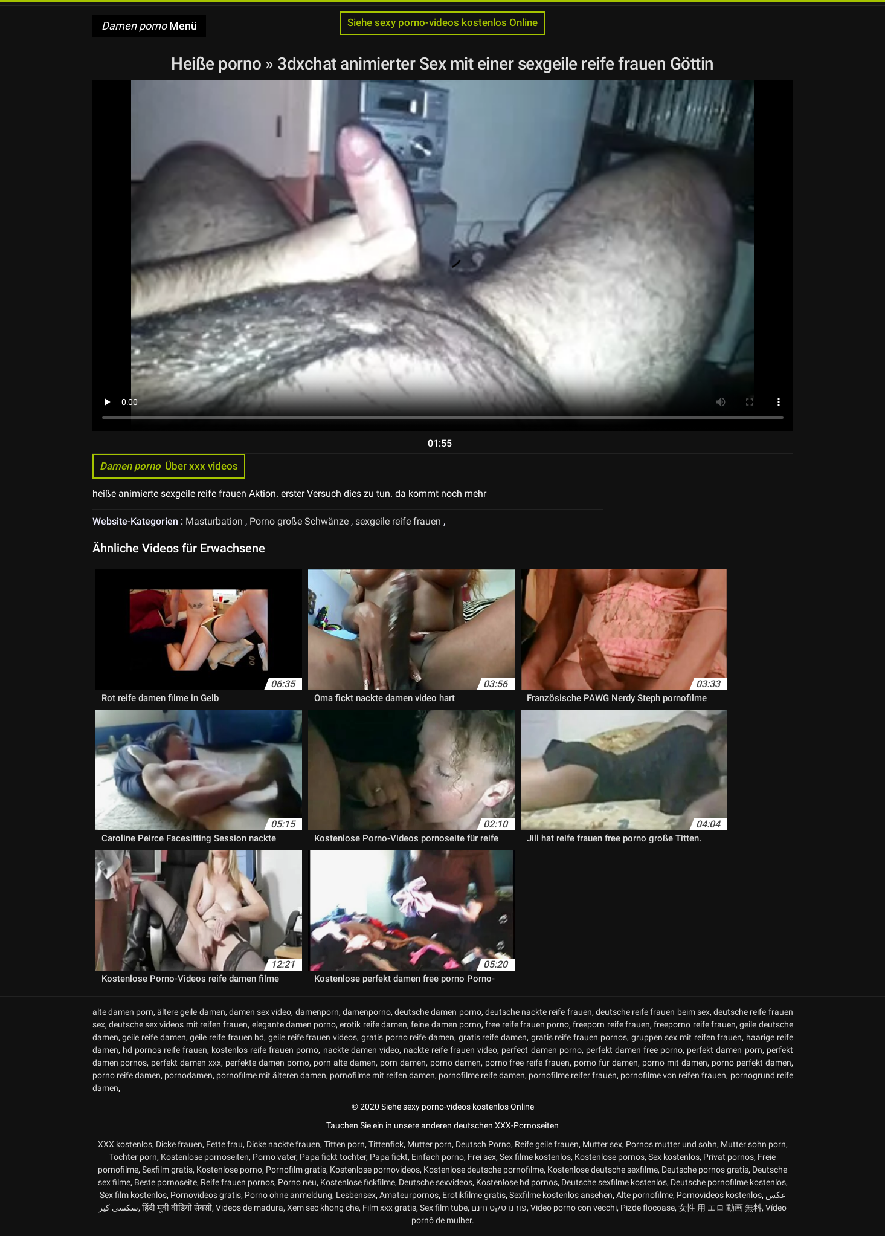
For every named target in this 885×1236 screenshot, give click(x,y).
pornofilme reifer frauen (573, 1075)
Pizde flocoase (647, 1207)
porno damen (455, 1062)
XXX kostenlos (125, 1144)
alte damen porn (122, 1012)
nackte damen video (361, 1050)
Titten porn (344, 1144)
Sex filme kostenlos (535, 1157)
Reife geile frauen (547, 1144)
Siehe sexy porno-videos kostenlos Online (442, 22)
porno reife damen (126, 1075)
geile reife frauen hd (227, 1037)
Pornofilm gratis (296, 1169)
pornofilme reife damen (482, 1075)
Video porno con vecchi (573, 1207)
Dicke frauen (179, 1144)
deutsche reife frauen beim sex (653, 1012)
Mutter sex (602, 1144)
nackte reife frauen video (450, 1050)
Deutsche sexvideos (435, 1182)
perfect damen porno (541, 1050)
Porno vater (274, 1157)
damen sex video (260, 1012)
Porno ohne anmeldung (288, 1195)
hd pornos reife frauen (165, 1050)
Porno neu (297, 1182)
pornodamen (188, 1075)
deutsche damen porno (437, 1012)
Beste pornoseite (165, 1182)
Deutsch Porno (483, 1144)
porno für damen (606, 1062)
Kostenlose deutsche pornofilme (483, 1169)
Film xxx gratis (389, 1207)
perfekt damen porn (724, 1050)
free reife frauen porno (527, 1024)
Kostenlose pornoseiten (205, 1157)
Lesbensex (356, 1195)
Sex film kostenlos (133, 1195)
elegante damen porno (294, 1024)
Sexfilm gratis (167, 1169)
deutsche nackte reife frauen (538, 1012)
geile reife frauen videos (312, 1037)
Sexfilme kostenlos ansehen (561, 1195)
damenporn (317, 1012)
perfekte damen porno (267, 1062)
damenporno (367, 1012)
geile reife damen (153, 1037)
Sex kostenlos (674, 1157)
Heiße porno (218, 64)
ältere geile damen (191, 1012)
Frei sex (482, 1157)
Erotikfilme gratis (474, 1195)
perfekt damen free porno (634, 1050)
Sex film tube (444, 1207)
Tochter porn (133, 1157)
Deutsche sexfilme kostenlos (614, 1182)
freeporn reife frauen (611, 1024)
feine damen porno (446, 1024)
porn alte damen (345, 1062)
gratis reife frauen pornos (579, 1037)
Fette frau (224, 1144)
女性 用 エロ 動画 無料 (720, 1207)
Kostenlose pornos (609, 1157)
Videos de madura (249, 1207)
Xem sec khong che (323, 1207)
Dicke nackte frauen (283, 1144)
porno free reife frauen (527, 1062)
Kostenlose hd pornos (517, 1182)
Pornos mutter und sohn (671, 1144)
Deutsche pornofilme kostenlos (728, 1182)
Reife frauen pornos (237, 1182)
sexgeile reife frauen (399, 521)
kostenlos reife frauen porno (264, 1050)
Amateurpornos (409, 1195)
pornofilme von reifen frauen (673, 1075)
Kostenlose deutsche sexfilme (602, 1169)
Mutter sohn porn (753, 1144)
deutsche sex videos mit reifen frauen (178, 1024)
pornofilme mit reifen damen (382, 1075)
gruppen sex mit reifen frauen (686, 1037)
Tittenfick (386, 1144)
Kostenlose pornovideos (375, 1169)
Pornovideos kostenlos (719, 1195)
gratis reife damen (493, 1037)
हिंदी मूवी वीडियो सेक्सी (177, 1207)
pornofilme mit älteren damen (271, 1075)
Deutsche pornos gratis (704, 1169)
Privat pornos (728, 1157)
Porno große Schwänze (300, 521)
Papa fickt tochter (333, 1157)
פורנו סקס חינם (499, 1207)
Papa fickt (389, 1157)
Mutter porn (429, 1144)
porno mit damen (674, 1062)
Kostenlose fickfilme (357, 1182)
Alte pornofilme (644, 1195)
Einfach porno (437, 1157)
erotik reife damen (373, 1024)
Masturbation (215, 521)
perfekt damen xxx (186, 1062)
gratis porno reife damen (407, 1037)
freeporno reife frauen (695, 1024)
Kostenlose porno (229, 1169)
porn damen (403, 1062)
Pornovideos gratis (205, 1195)
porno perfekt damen (751, 1062)
